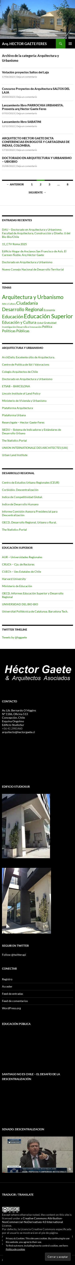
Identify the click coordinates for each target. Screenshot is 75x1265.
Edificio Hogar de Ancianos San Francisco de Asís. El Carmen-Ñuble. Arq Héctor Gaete (34, 253)
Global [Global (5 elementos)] (40, 323)
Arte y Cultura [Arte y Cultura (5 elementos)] (9, 303)
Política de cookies (15, 1249)
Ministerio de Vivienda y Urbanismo (24, 400)
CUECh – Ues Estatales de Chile (21, 571)
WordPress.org (11, 1008)
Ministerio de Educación (17, 586)
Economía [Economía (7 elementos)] (49, 310)
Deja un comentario (26, 76)
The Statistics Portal (14, 440)
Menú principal (70, 43)
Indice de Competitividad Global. (22, 497)
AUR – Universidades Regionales (22, 557)
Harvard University (14, 579)
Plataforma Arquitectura (17, 408)
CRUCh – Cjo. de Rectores (18, 564)
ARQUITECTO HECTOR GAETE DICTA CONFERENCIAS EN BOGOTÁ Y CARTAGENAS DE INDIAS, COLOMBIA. (36, 141)
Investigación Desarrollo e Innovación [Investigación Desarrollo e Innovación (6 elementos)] (22, 326)
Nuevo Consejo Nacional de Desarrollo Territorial (33, 269)
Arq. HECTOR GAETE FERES (24, 43)
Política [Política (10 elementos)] (47, 326)
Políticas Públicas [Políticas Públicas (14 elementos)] (15, 331)
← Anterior (15, 184)
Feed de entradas (12, 993)
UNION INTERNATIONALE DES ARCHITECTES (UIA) (35, 447)
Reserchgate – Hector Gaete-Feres (23, 422)
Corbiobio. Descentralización (20, 489)
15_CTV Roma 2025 (14, 244)
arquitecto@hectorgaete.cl (18, 732)
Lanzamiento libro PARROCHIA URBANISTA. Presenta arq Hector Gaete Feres (33, 107)
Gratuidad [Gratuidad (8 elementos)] (50, 322)
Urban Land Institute (14, 455)
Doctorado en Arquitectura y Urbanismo (27, 262)
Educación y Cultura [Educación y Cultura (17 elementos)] (19, 322)
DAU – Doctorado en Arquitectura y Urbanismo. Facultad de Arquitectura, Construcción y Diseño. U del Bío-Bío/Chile (36, 233)
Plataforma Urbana (14, 415)
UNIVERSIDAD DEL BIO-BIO (20, 604)
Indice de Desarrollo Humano (20, 504)
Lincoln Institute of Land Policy (21, 393)
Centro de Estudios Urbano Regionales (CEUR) (30, 482)
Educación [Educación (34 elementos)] (12, 316)
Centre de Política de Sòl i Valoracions (25, 364)
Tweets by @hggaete (14, 637)
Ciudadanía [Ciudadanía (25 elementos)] (27, 303)
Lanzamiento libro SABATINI (21, 121)
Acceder (7, 986)
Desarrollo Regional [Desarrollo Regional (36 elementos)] (22, 309)
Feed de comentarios (15, 1001)
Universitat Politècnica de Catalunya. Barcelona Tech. (35, 611)
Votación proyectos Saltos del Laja (25, 72)
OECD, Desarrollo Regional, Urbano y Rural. (29, 522)
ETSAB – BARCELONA (16, 386)
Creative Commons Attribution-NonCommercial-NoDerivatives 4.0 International (32, 1220)
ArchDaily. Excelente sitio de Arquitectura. (28, 357)
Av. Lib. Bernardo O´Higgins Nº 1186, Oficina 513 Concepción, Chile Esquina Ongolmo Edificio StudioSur (19, 718)
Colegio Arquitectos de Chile (20, 371)
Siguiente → (37, 192)
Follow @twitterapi (14, 954)
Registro (7, 979)
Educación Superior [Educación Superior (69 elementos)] (48, 316)
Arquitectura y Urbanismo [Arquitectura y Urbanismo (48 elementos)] (32, 297)
